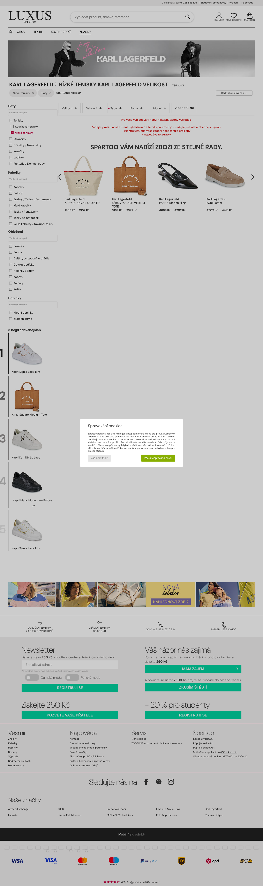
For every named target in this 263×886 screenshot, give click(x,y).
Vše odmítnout (99, 458)
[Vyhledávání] (187, 17)
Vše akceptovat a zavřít (158, 458)
